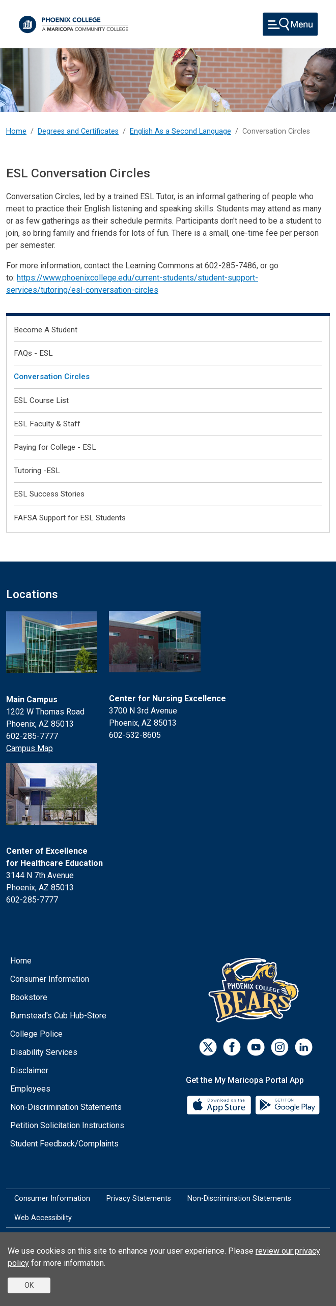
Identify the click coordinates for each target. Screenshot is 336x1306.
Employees (30, 1089)
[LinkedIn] (304, 1047)
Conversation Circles (52, 376)
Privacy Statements (138, 1198)
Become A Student (45, 329)
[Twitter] (208, 1047)
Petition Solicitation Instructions (67, 1125)
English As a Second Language (180, 131)
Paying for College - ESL (55, 447)
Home (16, 131)
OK (29, 1285)
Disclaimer (29, 1070)
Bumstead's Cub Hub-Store (58, 1015)
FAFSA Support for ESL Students (70, 517)
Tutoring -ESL (37, 470)
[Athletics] (255, 989)
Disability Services (43, 1052)
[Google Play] (287, 1104)
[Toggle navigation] (290, 24)
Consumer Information (49, 979)
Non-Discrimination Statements (66, 1107)
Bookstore (28, 997)
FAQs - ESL (33, 353)
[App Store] (220, 1104)
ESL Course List (41, 400)
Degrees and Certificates (78, 131)
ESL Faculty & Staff (47, 423)
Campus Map (29, 748)
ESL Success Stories (49, 494)
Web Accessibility (43, 1218)
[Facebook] (232, 1047)
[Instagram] (280, 1047)
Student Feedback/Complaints (64, 1143)
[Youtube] (256, 1047)
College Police (36, 1034)
